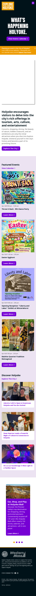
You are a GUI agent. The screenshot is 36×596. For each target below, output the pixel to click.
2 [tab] (16, 542)
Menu (33, 3)
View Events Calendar (17, 39)
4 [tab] (22, 542)
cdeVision (8, 585)
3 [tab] (19, 542)
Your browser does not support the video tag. (18, 82)
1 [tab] (14, 542)
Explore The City (10, 148)
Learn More (8, 215)
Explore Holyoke (8, 6)
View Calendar (8, 168)
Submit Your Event (25, 52)
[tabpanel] (18, 510)
